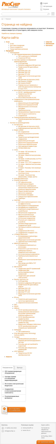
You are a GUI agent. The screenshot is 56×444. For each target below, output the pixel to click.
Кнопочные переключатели (27, 144)
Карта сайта (45, 425)
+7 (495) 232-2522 (9, 428)
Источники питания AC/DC (27, 97)
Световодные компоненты (27, 114)
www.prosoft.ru (27, 428)
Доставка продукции (17, 45)
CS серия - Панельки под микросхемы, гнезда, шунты (27, 176)
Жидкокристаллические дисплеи (29, 240)
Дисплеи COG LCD (24, 70)
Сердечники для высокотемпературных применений (26, 272)
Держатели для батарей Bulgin (28, 103)
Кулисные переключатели (27, 189)
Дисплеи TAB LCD (24, 72)
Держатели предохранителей (28, 105)
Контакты (49, 45)
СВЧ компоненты (24, 331)
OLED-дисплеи (23, 63)
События (49, 42)
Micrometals (18, 267)
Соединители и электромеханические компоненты (13, 391)
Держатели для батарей (26, 141)
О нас (8, 42)
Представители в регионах (19, 49)
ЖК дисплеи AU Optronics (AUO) (28, 79)
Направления (8, 368)
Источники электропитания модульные (14, 384)
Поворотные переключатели (28, 196)
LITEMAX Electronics (20, 234)
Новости (9, 357)
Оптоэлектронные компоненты (28, 254)
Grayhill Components (20, 180)
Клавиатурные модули (26, 184)
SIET (15, 304)
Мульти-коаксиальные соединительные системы (26, 215)
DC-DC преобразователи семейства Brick (26, 318)
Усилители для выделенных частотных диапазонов (27, 300)
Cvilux (16, 150)
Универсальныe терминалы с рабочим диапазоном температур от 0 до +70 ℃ (29, 86)
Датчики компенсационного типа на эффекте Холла (29, 203)
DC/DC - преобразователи (26, 92)
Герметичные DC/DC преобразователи (25, 95)
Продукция (10, 51)
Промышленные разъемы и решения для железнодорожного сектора (29, 340)
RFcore (16, 297)
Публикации (50, 43)
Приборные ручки (24, 110)
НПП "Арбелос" (19, 351)
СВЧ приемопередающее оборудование (13, 372)
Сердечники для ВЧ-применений (29, 268)
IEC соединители (23, 132)
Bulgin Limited (18, 130)
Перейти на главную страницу (12, 33)
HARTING (17, 200)
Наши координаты (16, 47)
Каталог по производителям (19, 123)
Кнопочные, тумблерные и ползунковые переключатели (28, 186)
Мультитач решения (25, 193)
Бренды (20, 368)
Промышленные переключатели (29, 112)
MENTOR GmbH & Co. (21, 243)
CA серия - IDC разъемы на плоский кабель (27, 152)
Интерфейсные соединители (27, 207)
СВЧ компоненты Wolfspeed (27, 56)
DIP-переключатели (24, 182)
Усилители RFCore (24, 58)
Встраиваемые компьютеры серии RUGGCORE (27, 237)
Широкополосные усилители (28, 303)
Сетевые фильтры (24, 148)
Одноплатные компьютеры (27, 241)
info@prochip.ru (8, 431)
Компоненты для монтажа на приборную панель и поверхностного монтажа (28, 250)
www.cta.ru (25, 430)
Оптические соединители (26, 218)
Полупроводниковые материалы (12, 397)
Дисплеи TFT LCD (24, 74)
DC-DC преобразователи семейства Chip (26, 321)
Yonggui (16, 337)
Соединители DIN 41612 (26, 231)
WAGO (16, 306)
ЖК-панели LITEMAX (25, 81)
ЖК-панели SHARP (24, 83)
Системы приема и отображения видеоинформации (11, 378)
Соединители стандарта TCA (27, 232)
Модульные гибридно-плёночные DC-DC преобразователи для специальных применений (29, 326)
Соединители (22, 115)
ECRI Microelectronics (21, 178)
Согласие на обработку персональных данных (46, 430)
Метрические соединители (27, 213)
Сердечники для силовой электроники (26, 276)
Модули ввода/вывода (26, 191)
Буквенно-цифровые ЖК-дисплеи (29, 65)
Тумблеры (21, 198)
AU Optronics (18, 124)
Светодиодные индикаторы (27, 146)
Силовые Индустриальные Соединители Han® (27, 224)
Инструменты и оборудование (28, 205)
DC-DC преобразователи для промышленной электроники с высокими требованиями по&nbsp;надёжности (28, 312)
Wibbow (16, 308)
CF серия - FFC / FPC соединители (29, 162)
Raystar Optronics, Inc (21, 279)
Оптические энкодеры (25, 195)
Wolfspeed (17, 330)
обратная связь (45, 442)
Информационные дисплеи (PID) (29, 128)
